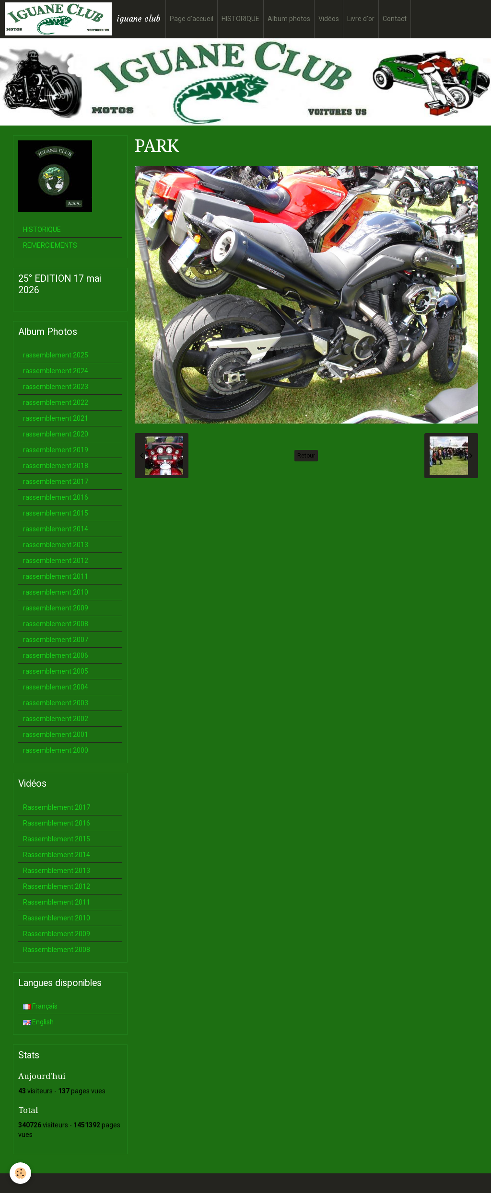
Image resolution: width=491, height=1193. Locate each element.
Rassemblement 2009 (56, 934)
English (38, 1022)
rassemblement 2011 (55, 576)
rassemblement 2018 (55, 466)
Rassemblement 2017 (56, 807)
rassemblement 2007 (55, 639)
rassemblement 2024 (55, 371)
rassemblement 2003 (55, 703)
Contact (395, 19)
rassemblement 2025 (55, 355)
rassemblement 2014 (55, 529)
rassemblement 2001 (55, 734)
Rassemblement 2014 (56, 855)
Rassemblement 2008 (56, 949)
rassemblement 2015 (55, 513)
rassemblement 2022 (55, 402)
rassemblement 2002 (55, 719)
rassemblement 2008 (55, 624)
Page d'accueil (191, 19)
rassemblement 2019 (55, 450)
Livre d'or (360, 19)
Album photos (289, 19)
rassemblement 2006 (55, 655)
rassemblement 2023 (55, 386)
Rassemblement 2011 (56, 902)
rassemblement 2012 (55, 560)
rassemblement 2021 (55, 418)
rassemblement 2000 (55, 750)
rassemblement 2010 (55, 592)
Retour (306, 455)
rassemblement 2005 (55, 671)
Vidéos (328, 19)
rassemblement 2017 (55, 481)
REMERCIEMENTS (50, 245)
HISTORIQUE (240, 19)
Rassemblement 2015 (56, 839)
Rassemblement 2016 (56, 823)
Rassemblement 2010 (56, 918)
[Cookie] (20, 1173)
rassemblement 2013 (55, 545)
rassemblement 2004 (55, 687)
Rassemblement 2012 (56, 886)
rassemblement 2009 (55, 608)
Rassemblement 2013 (56, 870)
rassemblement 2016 (55, 497)
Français (40, 1006)
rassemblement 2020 (55, 434)
